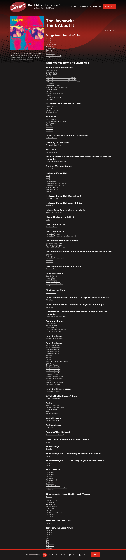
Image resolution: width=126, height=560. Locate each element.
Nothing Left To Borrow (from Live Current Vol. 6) (61, 236)
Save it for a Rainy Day (53, 375)
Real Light (49, 548)
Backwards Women (52, 70)
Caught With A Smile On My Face (56, 161)
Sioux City (49, 125)
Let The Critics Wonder (53, 398)
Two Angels (49, 127)
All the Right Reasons (52, 349)
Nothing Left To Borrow (53, 85)
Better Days (49, 449)
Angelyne (49, 355)
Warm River (49, 205)
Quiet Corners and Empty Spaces (56, 329)
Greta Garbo (49, 428)
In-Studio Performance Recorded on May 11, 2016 (61, 80)
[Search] (100, 7)
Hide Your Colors (51, 278)
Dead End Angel (51, 119)
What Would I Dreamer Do (54, 213)
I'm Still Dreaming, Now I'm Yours (56, 121)
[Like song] (110, 31)
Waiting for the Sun (52, 189)
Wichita (48, 191)
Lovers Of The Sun (51, 327)
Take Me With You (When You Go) (56, 183)
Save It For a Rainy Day (53, 371)
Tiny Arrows (49, 286)
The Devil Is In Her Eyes (53, 331)
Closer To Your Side (51, 276)
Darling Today (50, 307)
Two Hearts (49, 99)
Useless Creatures (51, 152)
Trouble (48, 58)
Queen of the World (52, 89)
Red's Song (49, 91)
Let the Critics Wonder (53, 486)
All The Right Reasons (53, 346)
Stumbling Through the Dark (54, 338)
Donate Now (109, 7)
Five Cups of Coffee (52, 74)
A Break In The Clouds (53, 406)
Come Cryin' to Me (52, 110)
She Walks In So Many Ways (54, 284)
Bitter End (49, 108)
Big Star (48, 38)
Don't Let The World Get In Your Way (57, 361)
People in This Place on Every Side (56, 488)
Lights (48, 442)
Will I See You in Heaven (53, 384)
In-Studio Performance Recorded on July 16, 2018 (61, 78)
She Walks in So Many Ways (54, 512)
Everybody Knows (51, 72)
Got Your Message (51, 138)
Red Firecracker (51, 123)
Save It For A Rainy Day (53, 367)
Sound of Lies (50, 52)
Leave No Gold (50, 84)
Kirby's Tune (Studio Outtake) (55, 435)
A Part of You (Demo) (52, 420)
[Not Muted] (27, 555)
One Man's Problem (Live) (54, 243)
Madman (48, 363)
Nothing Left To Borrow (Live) (55, 258)
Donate (95, 555)
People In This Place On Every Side (56, 87)
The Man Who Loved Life (53, 56)
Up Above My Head (52, 198)
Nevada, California (51, 182)
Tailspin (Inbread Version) (53, 391)
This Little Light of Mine (53, 145)
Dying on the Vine (51, 44)
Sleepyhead (49, 50)
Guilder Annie (50, 502)
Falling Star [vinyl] (51, 480)
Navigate (71, 7)
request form (31, 59)
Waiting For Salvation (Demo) (55, 382)
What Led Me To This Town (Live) (56, 247)
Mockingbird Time (51, 280)
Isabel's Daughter (51, 325)
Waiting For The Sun (52, 187)
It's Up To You (50, 46)
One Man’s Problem (52, 269)
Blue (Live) (49, 254)
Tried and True (50, 490)
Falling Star (49, 300)
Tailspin (48, 95)
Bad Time (49, 523)
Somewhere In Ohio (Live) (54, 245)
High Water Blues (51, 506)
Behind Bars (50, 472)
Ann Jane (49, 497)
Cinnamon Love (51, 293)
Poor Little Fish (50, 48)
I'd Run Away (50, 256)
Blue (47, 499)
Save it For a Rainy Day (53, 373)
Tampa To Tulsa (50, 514)
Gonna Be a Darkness (52, 76)
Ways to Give (83, 7)
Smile (48, 220)
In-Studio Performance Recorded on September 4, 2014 (63, 82)
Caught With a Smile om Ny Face (56, 316)
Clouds (48, 176)
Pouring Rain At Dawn (53, 282)
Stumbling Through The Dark (54, 93)
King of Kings (50, 482)
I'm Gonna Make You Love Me (55, 407)
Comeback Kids (51, 324)
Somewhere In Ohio (52, 413)
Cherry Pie (49, 476)
